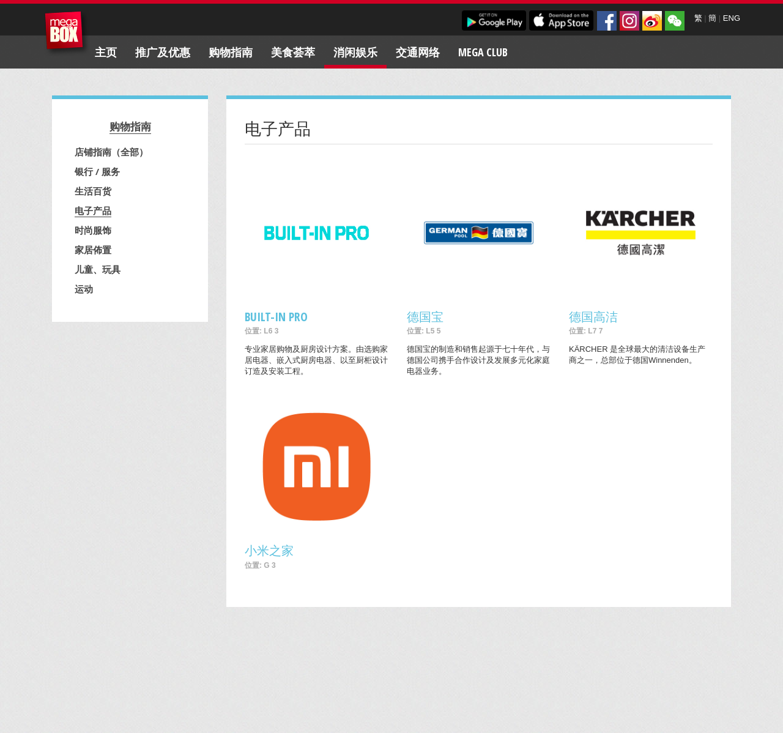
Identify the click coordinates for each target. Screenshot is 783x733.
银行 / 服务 (97, 171)
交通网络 (418, 52)
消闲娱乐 (355, 52)
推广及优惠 (162, 52)
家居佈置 (93, 250)
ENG (731, 18)
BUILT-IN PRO (276, 316)
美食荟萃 (293, 52)
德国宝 (425, 316)
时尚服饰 (93, 230)
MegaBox (67, 33)
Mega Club (483, 52)
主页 (106, 52)
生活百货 (93, 191)
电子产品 (93, 210)
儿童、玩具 (98, 269)
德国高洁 (593, 316)
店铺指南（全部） (111, 152)
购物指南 (231, 52)
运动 (84, 289)
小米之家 (269, 550)
